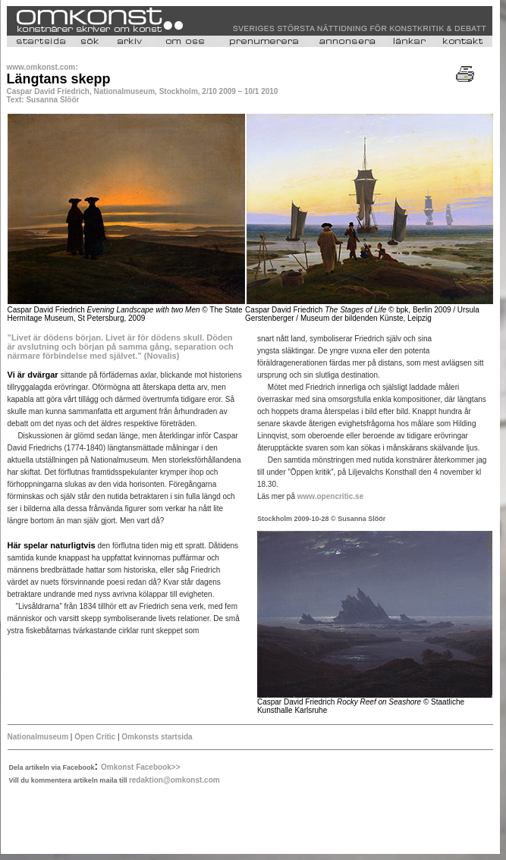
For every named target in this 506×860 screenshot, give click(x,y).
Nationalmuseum (38, 737)
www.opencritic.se (330, 496)
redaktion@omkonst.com (174, 780)
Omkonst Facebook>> (140, 767)
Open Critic (93, 737)
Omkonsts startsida (156, 737)
